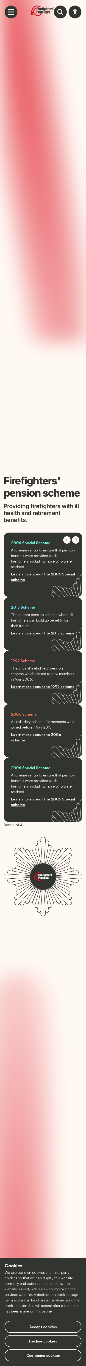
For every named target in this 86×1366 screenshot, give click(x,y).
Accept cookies (43, 1327)
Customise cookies (43, 1355)
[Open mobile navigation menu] (11, 12)
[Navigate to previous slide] (67, 540)
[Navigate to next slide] (76, 540)
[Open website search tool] (60, 12)
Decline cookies (43, 1341)
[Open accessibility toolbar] (75, 12)
